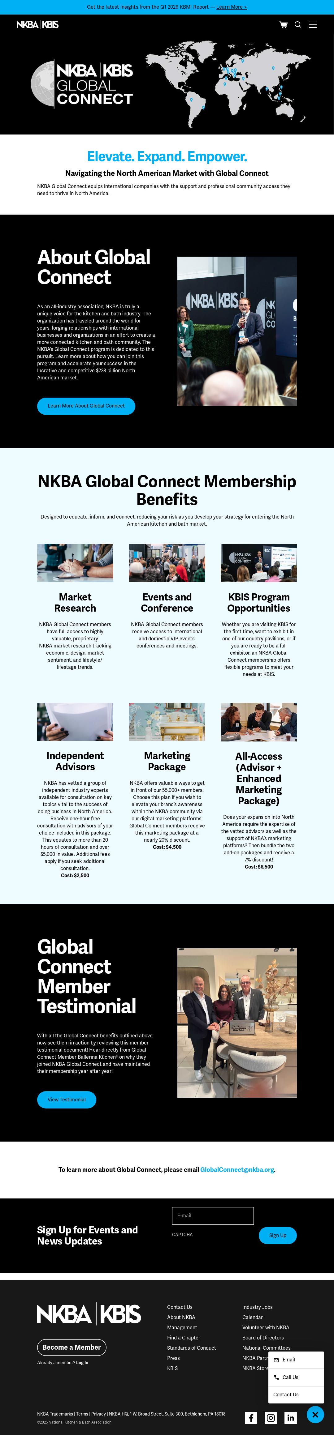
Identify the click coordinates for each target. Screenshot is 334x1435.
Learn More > (231, 7)
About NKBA (181, 1317)
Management (182, 1328)
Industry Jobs (257, 1307)
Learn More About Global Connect (86, 406)
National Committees (266, 1348)
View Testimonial (67, 1100)
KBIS (172, 1368)
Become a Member (71, 1347)
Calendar (252, 1317)
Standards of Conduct (191, 1348)
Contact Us (180, 1307)
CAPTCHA (182, 1234)
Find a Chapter (183, 1338)
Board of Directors (263, 1338)
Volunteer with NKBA (265, 1328)
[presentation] (219, 1252)
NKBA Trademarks (55, 1414)
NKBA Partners (259, 1358)
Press (173, 1358)
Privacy (98, 1414)
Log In (82, 1362)
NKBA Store (255, 1368)
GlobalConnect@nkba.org (237, 1170)
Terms (82, 1414)
